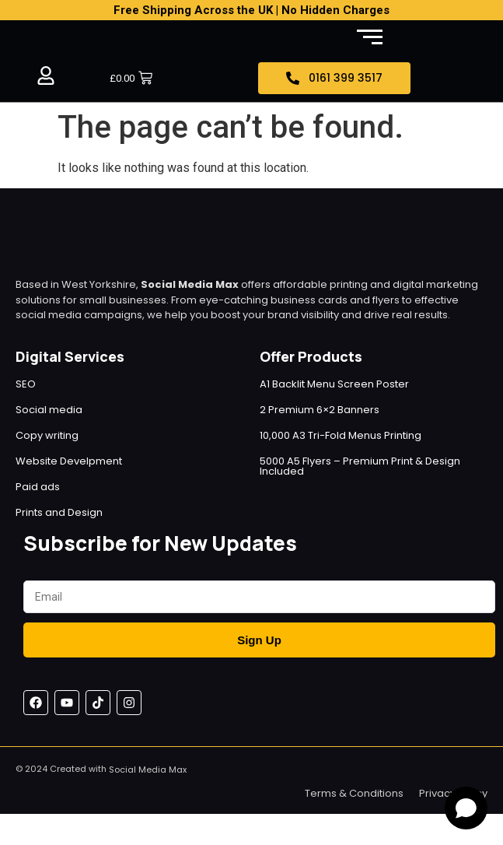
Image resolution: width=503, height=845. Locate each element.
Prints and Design (59, 512)
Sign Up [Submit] (259, 640)
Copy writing (47, 435)
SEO (26, 384)
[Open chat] (466, 808)
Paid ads (38, 486)
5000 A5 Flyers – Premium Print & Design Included (360, 466)
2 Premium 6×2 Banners (319, 409)
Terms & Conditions (354, 793)
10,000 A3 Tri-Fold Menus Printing (340, 435)
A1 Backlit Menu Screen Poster (334, 384)
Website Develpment (69, 461)
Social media (49, 409)
